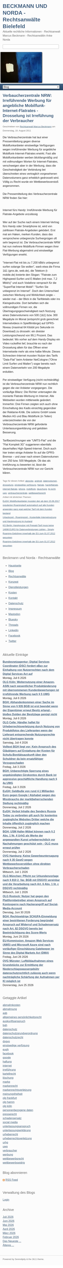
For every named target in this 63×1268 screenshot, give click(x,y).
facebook (8, 1053)
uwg (5, 493)
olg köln (7, 1106)
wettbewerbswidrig (14, 1162)
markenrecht (10, 1085)
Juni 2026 (8, 1220)
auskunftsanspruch (14, 1021)
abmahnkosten (11, 1005)
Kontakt (12, 598)
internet (7, 1065)
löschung (8, 1077)
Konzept (13, 581)
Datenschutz (15, 603)
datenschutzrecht (13, 1037)
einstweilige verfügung (25, 485)
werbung (8, 1154)
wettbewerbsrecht (37, 493)
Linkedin (13, 630)
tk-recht (51, 489)
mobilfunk (31, 489)
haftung (7, 1061)
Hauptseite (14, 565)
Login (6, 1199)
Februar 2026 (11, 1237)
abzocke (29, 481)
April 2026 (9, 1229)
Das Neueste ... (12, 1241)
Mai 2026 (8, 1225)
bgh (5, 1025)
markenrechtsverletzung (17, 1089)
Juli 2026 (8, 1216)
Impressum (15, 608)
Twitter (12, 641)
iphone (22, 489)
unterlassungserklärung (17, 1130)
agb (5, 1013)
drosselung (8, 485)
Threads (13, 624)
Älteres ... (8, 1245)
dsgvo (6, 1041)
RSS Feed (11, 1179)
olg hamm (8, 1102)
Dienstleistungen (18, 587)
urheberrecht (10, 1134)
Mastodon (14, 614)
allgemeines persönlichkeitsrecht (22, 1017)
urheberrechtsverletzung (17, 1138)
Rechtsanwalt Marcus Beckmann (36, 126)
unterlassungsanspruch (16, 1126)
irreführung (9, 1069)
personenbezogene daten (18, 1110)
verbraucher (10, 1150)
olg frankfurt (10, 1098)
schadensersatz (12, 1118)
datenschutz (10, 1029)
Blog (11, 571)
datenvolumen (50, 481)
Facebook (14, 635)
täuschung (42, 489)
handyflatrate (51, 485)
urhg (5, 1142)
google (7, 1057)
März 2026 (9, 1233)
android (38, 481)
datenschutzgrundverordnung (20, 1033)
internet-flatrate (10, 489)
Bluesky (13, 619)
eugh (6, 1049)
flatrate (40, 485)
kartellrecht (9, 1073)
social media (10, 1122)
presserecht (10, 1114)
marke (6, 1081)
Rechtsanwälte (17, 576)
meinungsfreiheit (12, 1094)
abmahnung (10, 1009)
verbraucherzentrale (17, 493)
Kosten (12, 592)
